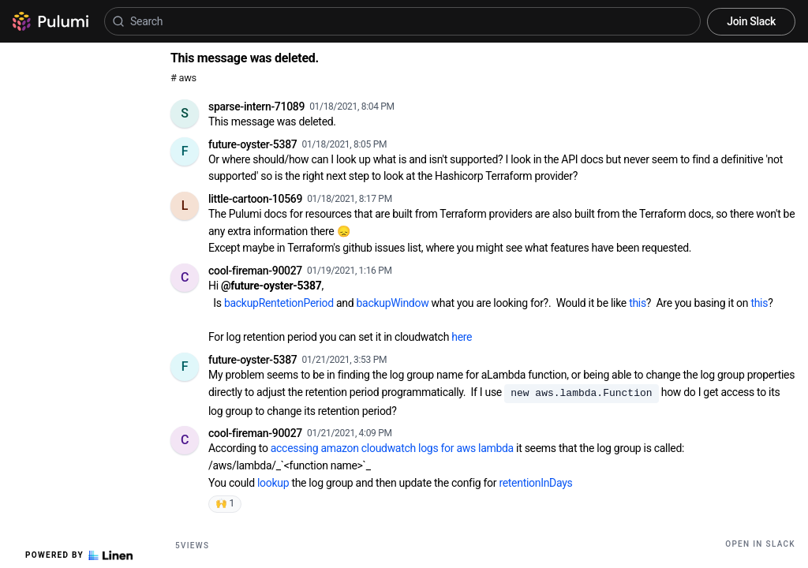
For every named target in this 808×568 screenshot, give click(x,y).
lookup (273, 482)
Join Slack (751, 21)
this (637, 303)
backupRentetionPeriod (279, 303)
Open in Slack (760, 544)
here (461, 337)
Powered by (79, 555)
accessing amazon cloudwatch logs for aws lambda (392, 448)
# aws (183, 78)
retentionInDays (535, 482)
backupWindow (393, 303)
